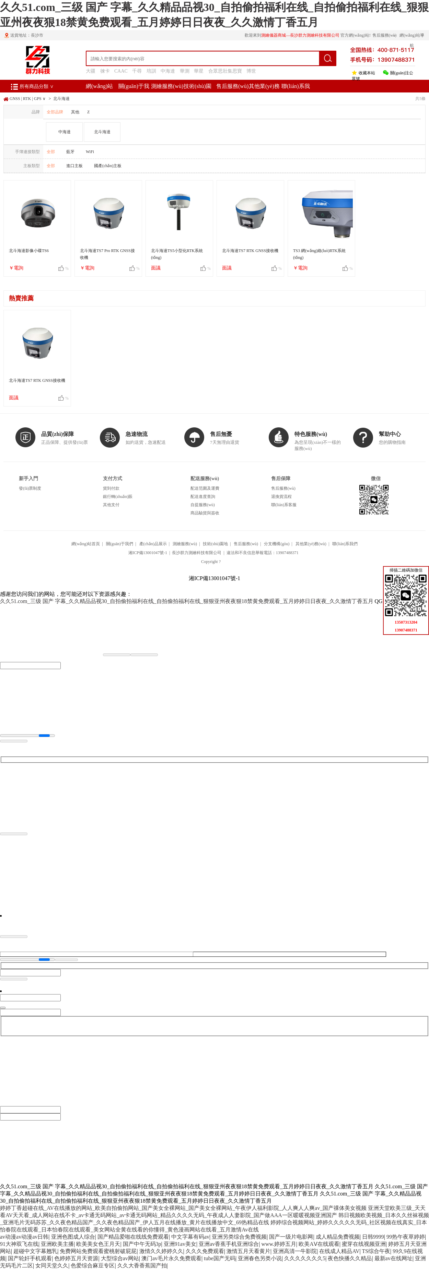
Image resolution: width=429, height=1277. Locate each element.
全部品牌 (55, 112)
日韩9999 (373, 1237)
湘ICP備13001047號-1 (147, 552)
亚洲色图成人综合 (73, 1237)
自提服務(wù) (202, 504)
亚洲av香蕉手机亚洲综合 (229, 1244)
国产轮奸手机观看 (30, 1258)
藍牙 (70, 151)
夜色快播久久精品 (350, 1258)
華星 (199, 71)
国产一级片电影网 (291, 1237)
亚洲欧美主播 (57, 1244)
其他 (75, 112)
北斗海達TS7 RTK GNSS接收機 (250, 250)
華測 (184, 71)
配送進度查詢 (202, 496)
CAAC (121, 71)
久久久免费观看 (205, 1251)
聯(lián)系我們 (345, 543)
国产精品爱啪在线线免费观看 (133, 1237)
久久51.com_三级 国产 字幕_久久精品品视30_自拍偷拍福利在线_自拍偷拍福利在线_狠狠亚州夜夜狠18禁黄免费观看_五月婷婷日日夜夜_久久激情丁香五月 (186, 601)
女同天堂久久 (51, 1265)
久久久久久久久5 (304, 1258)
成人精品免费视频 (338, 1237)
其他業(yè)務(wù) (310, 543)
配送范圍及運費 (204, 488)
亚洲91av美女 (180, 1244)
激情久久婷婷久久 (161, 1251)
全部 (51, 151)
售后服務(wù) (232, 86)
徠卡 (105, 71)
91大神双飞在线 (19, 1244)
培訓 (151, 71)
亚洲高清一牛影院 (295, 1251)
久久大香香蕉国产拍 (142, 1265)
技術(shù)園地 (215, 543)
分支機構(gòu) (276, 543)
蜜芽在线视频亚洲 (364, 1244)
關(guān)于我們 (119, 543)
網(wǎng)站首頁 (85, 543)
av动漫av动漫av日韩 (24, 1237)
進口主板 (74, 165)
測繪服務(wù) (167, 86)
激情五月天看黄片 (248, 1251)
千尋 (137, 71)
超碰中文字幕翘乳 (35, 1251)
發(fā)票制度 (30, 488)
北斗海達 (61, 98)
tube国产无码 (219, 1258)
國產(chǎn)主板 (107, 165)
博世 (251, 71)
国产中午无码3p (142, 1244)
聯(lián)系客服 (284, 504)
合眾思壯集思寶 (225, 71)
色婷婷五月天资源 (76, 1258)
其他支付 (111, 504)
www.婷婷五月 (278, 1244)
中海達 (168, 71)
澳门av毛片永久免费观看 (171, 1258)
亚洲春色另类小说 (260, 1258)
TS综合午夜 (376, 1251)
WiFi (90, 151)
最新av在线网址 (393, 1258)
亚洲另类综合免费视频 (239, 1237)
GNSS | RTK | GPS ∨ (28, 98)
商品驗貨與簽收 (204, 513)
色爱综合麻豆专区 (93, 1265)
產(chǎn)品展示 (153, 543)
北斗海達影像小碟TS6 (29, 250)
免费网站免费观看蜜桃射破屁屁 (98, 1251)
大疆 (90, 71)
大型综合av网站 (120, 1258)
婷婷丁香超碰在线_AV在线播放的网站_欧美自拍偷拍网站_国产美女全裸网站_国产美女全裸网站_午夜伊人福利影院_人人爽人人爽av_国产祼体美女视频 (183, 1208)
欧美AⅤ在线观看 (319, 1244)
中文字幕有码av (190, 1237)
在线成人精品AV (339, 1251)
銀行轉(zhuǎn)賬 (117, 496)
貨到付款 (111, 488)
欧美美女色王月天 (98, 1244)
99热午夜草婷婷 (405, 1237)
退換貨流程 (281, 496)
